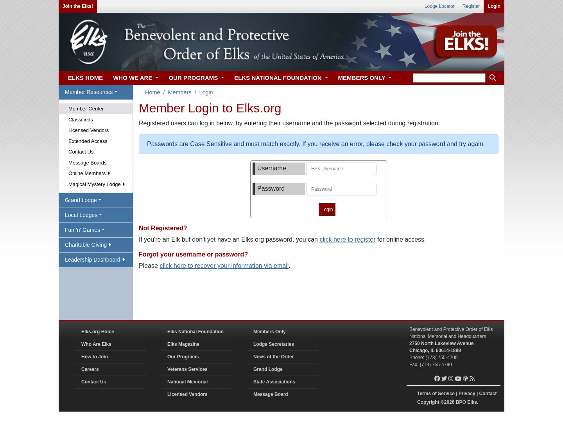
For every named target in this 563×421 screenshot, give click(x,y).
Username (271, 168)
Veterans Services (187, 369)
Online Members (89, 173)
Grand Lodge (268, 369)
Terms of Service (436, 393)
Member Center (86, 109)
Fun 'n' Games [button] (82, 230)
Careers (90, 369)
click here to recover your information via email (224, 265)
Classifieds (80, 120)
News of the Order (273, 357)
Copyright (428, 402)
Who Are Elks (96, 344)
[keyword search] (449, 78)
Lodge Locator (440, 6)
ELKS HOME (85, 77)
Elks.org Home (97, 331)
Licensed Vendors (88, 130)
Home (152, 92)
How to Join (94, 357)
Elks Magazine (183, 344)
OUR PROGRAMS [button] (194, 77)
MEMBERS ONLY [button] (362, 77)
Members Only (269, 331)
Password (271, 188)
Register (471, 6)
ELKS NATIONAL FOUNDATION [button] (278, 77)
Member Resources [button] (89, 92)
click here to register (347, 239)
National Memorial (187, 382)
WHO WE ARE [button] (133, 77)
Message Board (270, 394)
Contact (488, 393)
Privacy (467, 393)
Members (179, 92)
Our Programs (183, 357)
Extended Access (88, 141)
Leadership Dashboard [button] (95, 260)
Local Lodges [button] (81, 215)
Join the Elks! (78, 6)
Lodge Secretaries (273, 344)
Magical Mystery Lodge (96, 184)
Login (494, 6)
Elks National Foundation (195, 331)
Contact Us (80, 152)
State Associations (274, 382)
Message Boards (87, 163)
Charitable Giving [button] (88, 245)
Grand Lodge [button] (81, 200)
